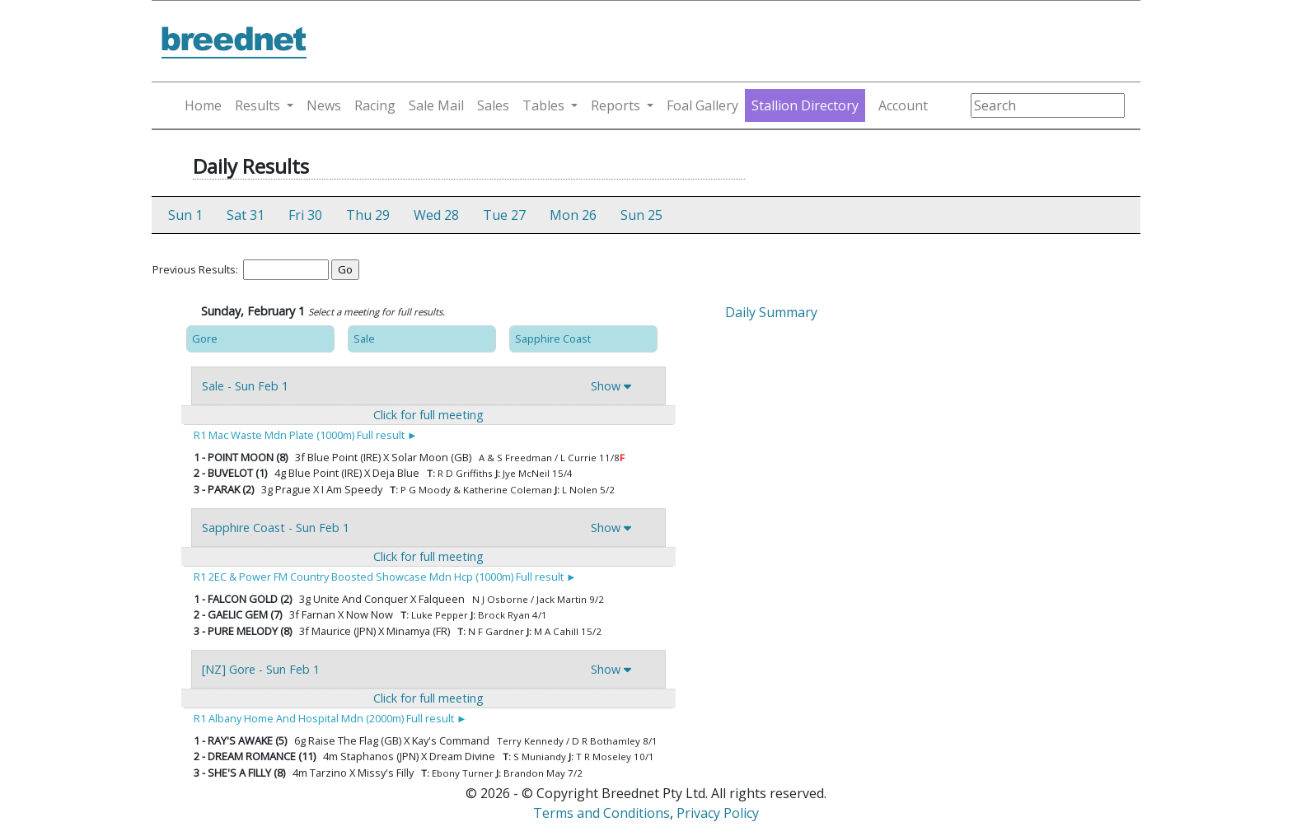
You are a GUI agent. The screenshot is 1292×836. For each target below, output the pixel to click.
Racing (375, 105)
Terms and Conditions (601, 813)
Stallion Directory (805, 105)
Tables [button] (543, 105)
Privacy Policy (717, 813)
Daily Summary (771, 312)
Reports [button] (615, 105)
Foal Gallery (702, 105)
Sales (493, 105)
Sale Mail (436, 105)
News (324, 105)
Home (203, 105)
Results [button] (257, 105)
